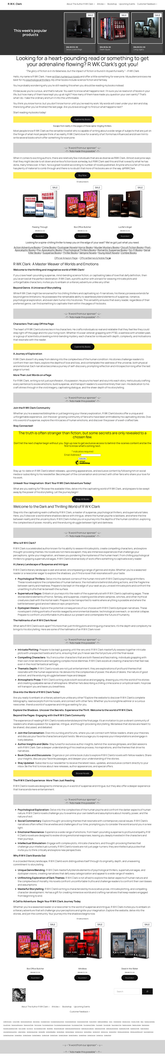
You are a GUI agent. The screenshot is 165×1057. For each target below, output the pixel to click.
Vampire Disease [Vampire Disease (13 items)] (69, 1032)
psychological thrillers (38, 80)
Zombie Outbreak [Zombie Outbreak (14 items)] (63, 1035)
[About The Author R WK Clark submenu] (94, 4)
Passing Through (40, 227)
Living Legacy (138, 49)
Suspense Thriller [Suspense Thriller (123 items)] (134, 1028)
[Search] (147, 991)
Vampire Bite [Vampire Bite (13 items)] (41, 1032)
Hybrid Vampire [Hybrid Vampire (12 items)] (117, 1021)
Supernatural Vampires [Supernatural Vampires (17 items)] (112, 1028)
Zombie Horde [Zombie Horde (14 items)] (45, 1035)
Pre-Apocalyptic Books (49, 250)
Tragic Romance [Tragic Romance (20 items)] (144, 1028)
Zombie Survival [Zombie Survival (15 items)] (91, 1035)
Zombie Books (129, 253)
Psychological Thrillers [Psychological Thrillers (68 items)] (89, 1025)
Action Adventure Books (27, 247)
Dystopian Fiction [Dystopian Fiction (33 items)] (45, 1021)
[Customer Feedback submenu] (156, 4)
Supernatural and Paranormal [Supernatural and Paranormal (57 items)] (72, 1028)
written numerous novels (66, 76)
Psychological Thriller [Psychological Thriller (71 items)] (77, 1025)
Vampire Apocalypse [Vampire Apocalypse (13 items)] (32, 1032)
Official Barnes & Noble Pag (95, 258)
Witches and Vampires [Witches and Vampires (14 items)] (123, 1032)
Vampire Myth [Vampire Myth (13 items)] (96, 1032)
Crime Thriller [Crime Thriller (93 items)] (16, 1021)
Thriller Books (70, 253)
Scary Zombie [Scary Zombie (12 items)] (22, 1028)
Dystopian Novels (67, 247)
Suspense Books (52, 253)
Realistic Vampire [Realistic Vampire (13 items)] (126, 1025)
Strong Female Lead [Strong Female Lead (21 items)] (59, 1028)
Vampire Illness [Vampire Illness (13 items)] (88, 1032)
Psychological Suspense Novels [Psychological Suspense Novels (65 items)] (62, 1025)
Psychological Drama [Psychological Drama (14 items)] (47, 1025)
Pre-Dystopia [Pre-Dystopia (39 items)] (37, 1025)
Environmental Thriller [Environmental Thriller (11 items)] (82, 1021)
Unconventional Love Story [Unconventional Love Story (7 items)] (10, 1032)
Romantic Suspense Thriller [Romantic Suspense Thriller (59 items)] (10, 1028)
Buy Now (82, 175)
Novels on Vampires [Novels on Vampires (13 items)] (149, 1021)
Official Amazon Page (66, 258)
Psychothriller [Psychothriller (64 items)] (107, 1025)
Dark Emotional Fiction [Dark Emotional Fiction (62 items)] (26, 1021)
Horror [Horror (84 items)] (110, 1021)
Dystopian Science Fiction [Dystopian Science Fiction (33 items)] (57, 1021)
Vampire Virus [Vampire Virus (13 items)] (104, 1032)
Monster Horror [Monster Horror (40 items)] (126, 1021)
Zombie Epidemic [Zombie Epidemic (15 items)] (36, 1035)
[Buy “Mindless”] (82, 978)
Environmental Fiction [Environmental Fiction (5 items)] (70, 1021)
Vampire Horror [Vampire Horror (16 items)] (79, 1032)
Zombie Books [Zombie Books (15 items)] (18, 1035)
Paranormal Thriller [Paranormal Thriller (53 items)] (28, 1025)
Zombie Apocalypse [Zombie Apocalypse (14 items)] (8, 1035)
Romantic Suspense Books (112, 250)
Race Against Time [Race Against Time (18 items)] (116, 1025)
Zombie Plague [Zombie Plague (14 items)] (82, 1035)
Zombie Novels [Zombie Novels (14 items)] (54, 1035)
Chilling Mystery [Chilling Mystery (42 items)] (7, 1021)
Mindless (82, 968)
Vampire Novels (88, 253)
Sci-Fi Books (135, 250)
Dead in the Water (129, 968)
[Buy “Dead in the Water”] (129, 978)
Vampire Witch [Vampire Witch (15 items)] (113, 1032)
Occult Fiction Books (132, 247)
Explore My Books (82, 119)
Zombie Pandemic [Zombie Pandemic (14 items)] (73, 1035)
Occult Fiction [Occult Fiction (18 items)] (6, 1025)
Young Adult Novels (108, 253)
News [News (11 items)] (142, 1021)
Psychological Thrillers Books (80, 250)
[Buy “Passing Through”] (40, 236)
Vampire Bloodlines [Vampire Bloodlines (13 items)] (51, 1032)
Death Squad (105, 49)
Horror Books (85, 247)
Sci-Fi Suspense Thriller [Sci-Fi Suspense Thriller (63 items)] (40, 1028)
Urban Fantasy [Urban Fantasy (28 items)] (22, 1032)
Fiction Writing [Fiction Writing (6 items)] (93, 1021)
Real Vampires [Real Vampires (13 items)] (145, 1025)
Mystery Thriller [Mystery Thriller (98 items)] (135, 1021)
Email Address (72, 454)
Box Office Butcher (82, 227)
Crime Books (49, 247)
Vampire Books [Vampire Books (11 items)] (60, 1032)
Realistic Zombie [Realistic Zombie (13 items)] (136, 1025)
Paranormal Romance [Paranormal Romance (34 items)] (17, 1025)
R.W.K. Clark (15, 4)
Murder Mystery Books (106, 247)
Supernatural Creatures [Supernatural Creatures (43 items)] (87, 1028)
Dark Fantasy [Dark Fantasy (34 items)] (36, 1021)
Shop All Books (82, 499)
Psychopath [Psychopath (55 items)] (99, 1025)
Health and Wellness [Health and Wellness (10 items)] (103, 1021)
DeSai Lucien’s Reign (74, 49)
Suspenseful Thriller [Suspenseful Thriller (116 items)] (124, 1028)
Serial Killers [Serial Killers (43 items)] (50, 1028)
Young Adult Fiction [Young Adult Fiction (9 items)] (148, 1032)
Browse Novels (82, 773)
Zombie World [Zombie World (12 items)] (107, 1035)
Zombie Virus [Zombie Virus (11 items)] (99, 1035)
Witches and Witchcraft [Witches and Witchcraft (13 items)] (136, 1032)
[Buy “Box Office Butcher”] (82, 236)
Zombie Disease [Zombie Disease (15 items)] (27, 1035)
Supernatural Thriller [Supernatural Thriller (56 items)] (100, 1028)
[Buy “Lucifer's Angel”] (125, 236)
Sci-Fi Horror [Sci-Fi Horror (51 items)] (30, 1028)
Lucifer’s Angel (125, 227)
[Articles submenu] (104, 4)
